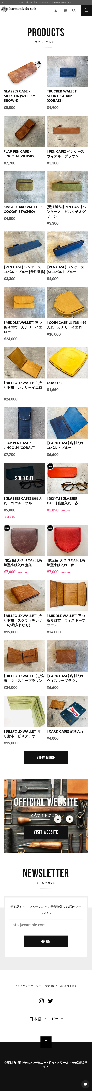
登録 (46, 942)
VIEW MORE (46, 758)
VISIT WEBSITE (46, 833)
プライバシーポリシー (28, 986)
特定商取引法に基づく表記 (61, 986)
